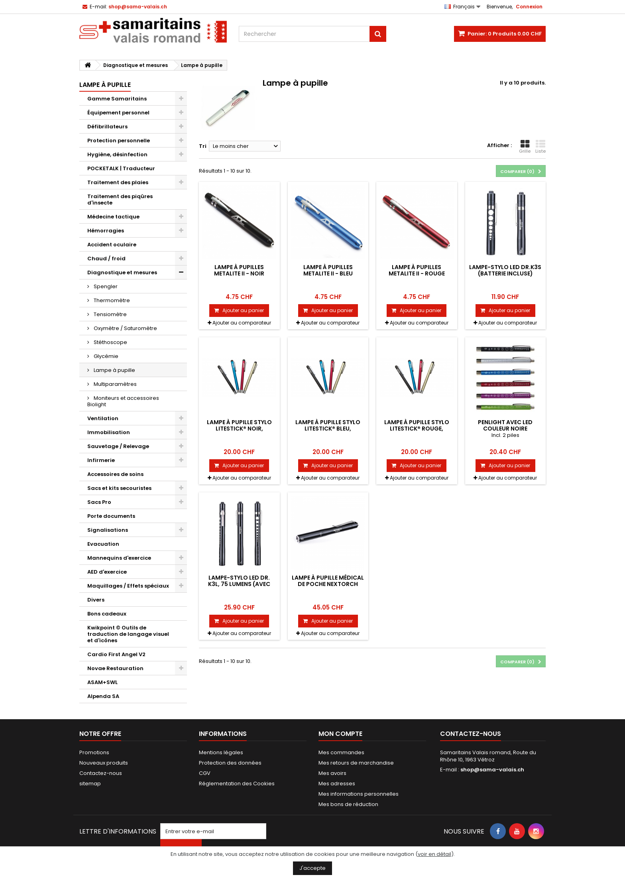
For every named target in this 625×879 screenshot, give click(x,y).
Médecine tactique (113, 216)
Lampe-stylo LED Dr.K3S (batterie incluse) (505, 270)
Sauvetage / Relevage (118, 446)
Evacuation (103, 544)
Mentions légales (221, 752)
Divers (95, 600)
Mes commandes (341, 752)
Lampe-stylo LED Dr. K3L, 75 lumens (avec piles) (239, 584)
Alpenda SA (103, 696)
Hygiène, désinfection (117, 154)
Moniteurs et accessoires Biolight (123, 401)
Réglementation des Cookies (237, 783)
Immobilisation (108, 432)
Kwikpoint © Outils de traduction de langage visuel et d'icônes (128, 634)
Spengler (105, 286)
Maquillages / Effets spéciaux (128, 586)
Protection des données (230, 763)
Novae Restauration (115, 668)
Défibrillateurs (107, 126)
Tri (202, 146)
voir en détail (434, 854)
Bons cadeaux (106, 613)
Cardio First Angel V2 (116, 654)
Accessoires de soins (115, 474)
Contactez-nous (100, 773)
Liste (540, 146)
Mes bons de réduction (348, 804)
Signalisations (107, 530)
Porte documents (111, 516)
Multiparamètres (114, 384)
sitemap (90, 783)
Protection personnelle (118, 140)
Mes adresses (336, 783)
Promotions (94, 752)
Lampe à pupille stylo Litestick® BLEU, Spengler (327, 428)
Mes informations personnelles (358, 794)
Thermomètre (111, 300)
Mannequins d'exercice (119, 558)
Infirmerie (101, 460)
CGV (204, 773)
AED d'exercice (107, 572)
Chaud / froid (106, 258)
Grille (525, 146)
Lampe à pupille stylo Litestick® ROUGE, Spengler (416, 428)
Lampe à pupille (113, 370)
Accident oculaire (111, 244)
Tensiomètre (109, 314)
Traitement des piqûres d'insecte (120, 199)
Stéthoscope (109, 342)
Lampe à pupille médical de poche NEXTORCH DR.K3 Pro (328, 584)
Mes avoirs (332, 773)
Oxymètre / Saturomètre (124, 328)
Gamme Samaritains (117, 98)
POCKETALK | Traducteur (121, 168)
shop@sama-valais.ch (492, 769)
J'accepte (312, 868)
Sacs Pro (99, 502)
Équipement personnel (118, 112)
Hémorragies (105, 230)
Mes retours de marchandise (356, 763)
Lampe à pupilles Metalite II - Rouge (417, 270)
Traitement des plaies (117, 182)
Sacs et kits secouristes (119, 488)
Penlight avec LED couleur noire (505, 425)
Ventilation (102, 418)
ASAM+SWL (102, 682)
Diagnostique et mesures (122, 272)
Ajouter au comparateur (241, 322)
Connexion (529, 6)
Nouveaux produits (103, 763)
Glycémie (105, 356)
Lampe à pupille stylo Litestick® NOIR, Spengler (239, 428)
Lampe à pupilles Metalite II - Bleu (328, 270)
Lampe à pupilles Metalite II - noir (239, 270)
